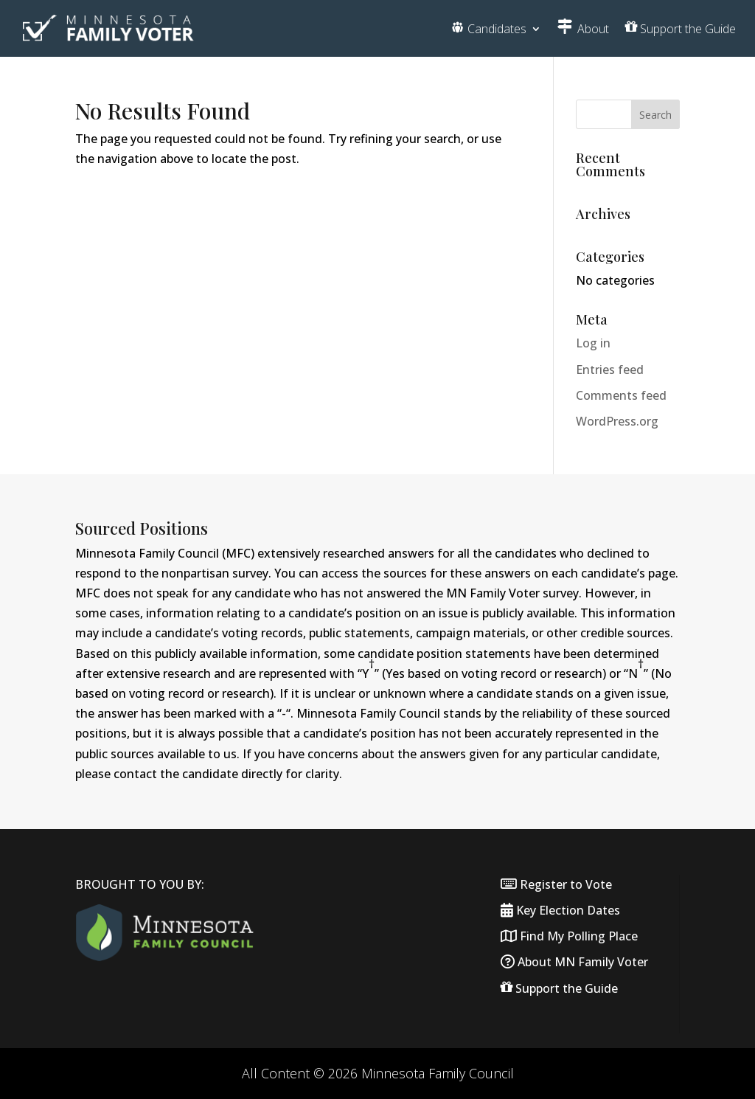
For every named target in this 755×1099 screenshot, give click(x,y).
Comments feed (621, 395)
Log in (593, 343)
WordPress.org (617, 421)
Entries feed (610, 369)
